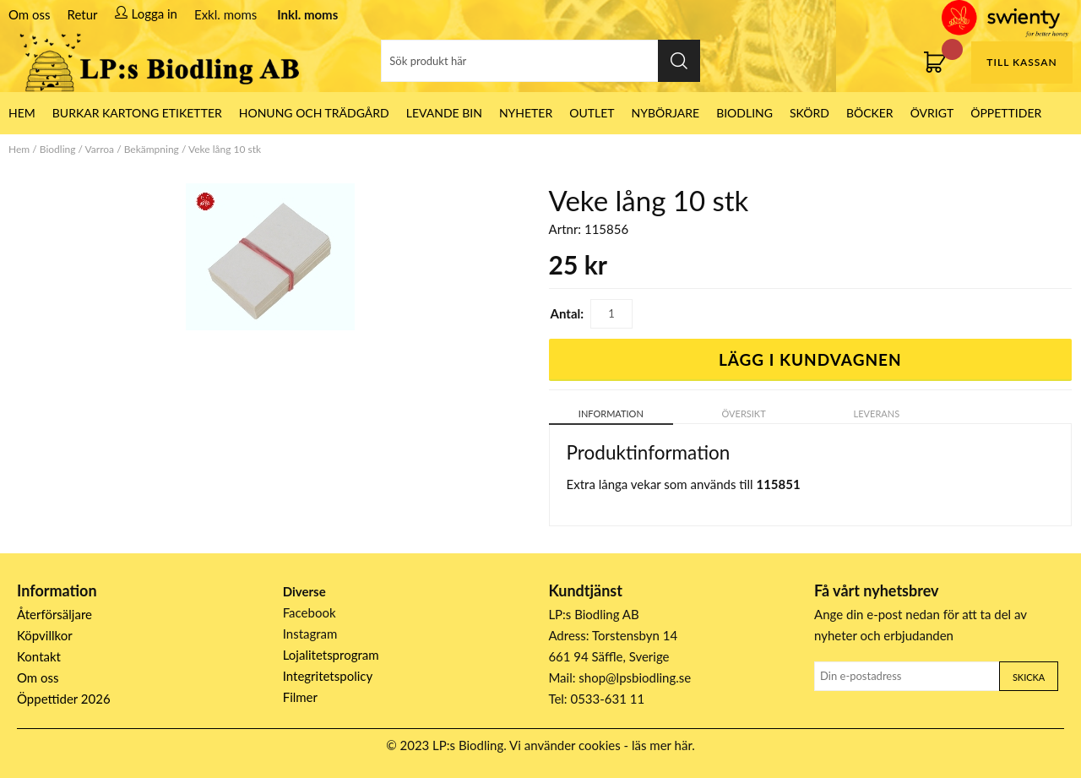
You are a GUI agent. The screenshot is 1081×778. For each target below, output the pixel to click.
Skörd (809, 113)
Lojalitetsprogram (331, 654)
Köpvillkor (45, 635)
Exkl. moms (225, 14)
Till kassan (1021, 62)
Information (611, 413)
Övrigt (932, 113)
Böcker (870, 113)
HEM (21, 113)
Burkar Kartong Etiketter (137, 113)
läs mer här (662, 745)
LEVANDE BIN (444, 113)
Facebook (309, 612)
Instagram (310, 633)
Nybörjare (666, 113)
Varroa (99, 149)
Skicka (1029, 677)
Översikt (744, 413)
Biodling (744, 113)
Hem (19, 149)
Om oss (29, 14)
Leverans (877, 413)
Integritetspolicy (328, 675)
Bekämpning (151, 149)
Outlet (591, 113)
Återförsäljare (54, 614)
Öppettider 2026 (64, 698)
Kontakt (39, 656)
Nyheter (525, 113)
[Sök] (540, 61)
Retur (83, 14)
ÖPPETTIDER (1005, 113)
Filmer (300, 697)
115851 (778, 484)
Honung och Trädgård (314, 113)
